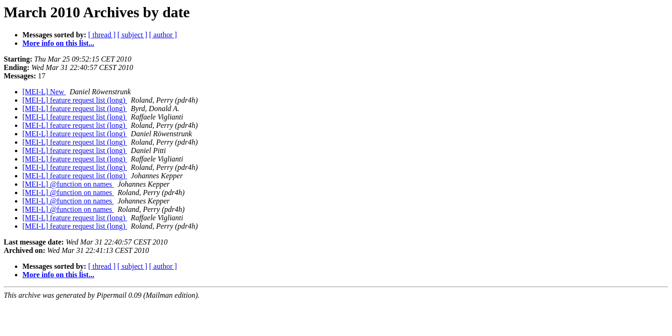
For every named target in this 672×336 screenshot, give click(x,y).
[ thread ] (102, 35)
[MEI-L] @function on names (68, 184)
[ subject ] (132, 35)
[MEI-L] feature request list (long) (74, 100)
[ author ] (163, 35)
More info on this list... (58, 43)
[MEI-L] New (44, 92)
